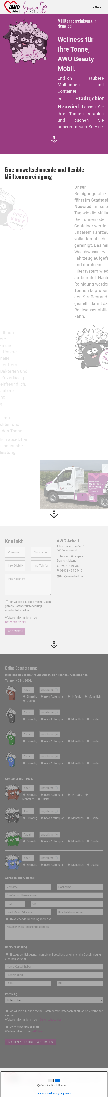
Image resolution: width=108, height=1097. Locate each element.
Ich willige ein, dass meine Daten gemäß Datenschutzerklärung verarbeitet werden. (28, 606)
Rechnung (11, 994)
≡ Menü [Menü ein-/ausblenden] (97, 7)
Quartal (31, 701)
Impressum (66, 1078)
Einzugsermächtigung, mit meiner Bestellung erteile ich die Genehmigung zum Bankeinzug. (53, 957)
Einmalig (32, 696)
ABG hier (37, 1031)
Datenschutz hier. (16, 622)
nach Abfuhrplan (54, 696)
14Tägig (76, 696)
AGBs (96, 1078)
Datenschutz (83, 1078)
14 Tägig (76, 794)
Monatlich (94, 696)
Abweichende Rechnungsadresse (30, 919)
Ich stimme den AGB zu (24, 1027)
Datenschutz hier (50, 1019)
